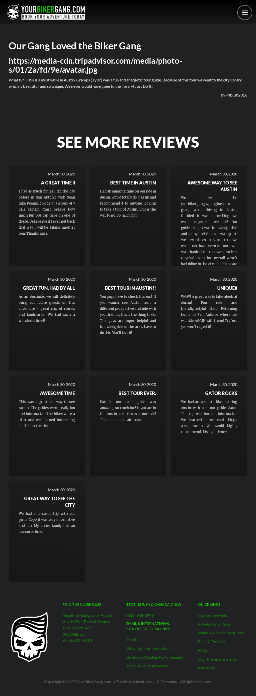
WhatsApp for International (150, 648)
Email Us (133, 639)
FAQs (203, 650)
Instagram (207, 667)
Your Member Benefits (217, 659)
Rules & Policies (211, 641)
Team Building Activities (147, 665)
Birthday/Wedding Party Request (154, 657)
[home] (46, 12)
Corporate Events (213, 615)
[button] (244, 12)
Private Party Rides (214, 624)
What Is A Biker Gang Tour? (222, 632)
